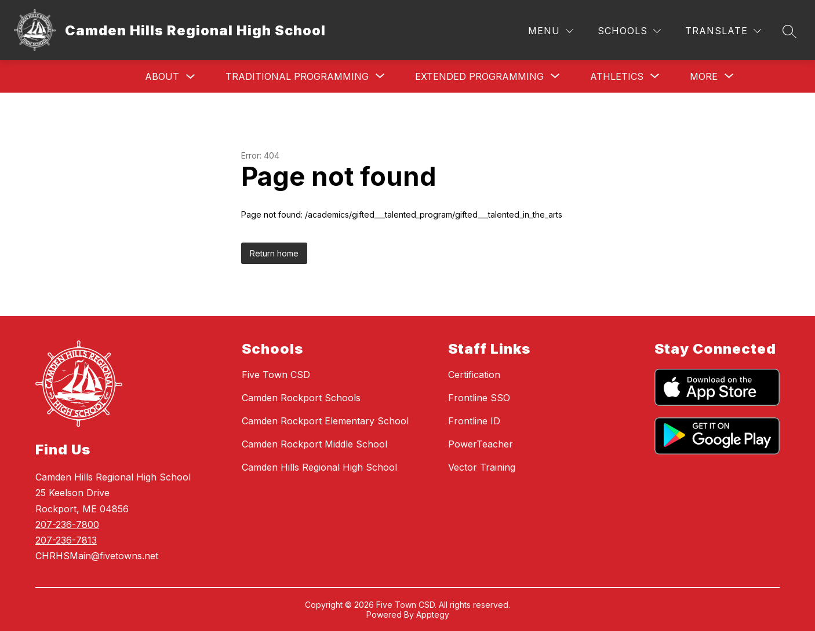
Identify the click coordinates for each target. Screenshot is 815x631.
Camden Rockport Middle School (314, 444)
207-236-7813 (66, 540)
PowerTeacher (480, 444)
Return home (274, 253)
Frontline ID (474, 421)
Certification (474, 374)
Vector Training (481, 467)
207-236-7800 (67, 524)
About (162, 76)
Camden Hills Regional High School (319, 467)
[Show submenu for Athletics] (616, 76)
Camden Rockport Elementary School (325, 421)
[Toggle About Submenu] (191, 77)
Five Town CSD (276, 374)
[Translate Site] (723, 31)
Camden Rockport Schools (301, 397)
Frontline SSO (479, 397)
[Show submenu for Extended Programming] (479, 76)
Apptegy (432, 614)
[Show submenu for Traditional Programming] (297, 76)
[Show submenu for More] (704, 76)
